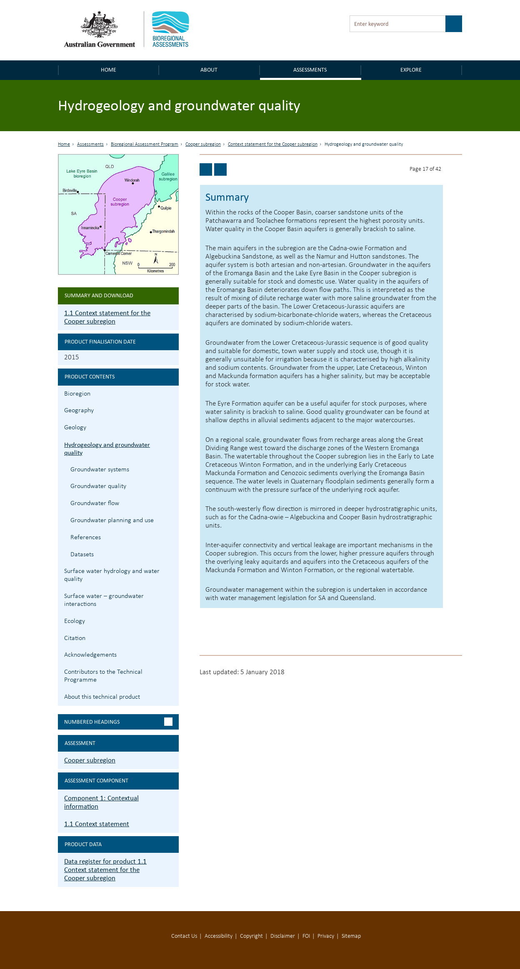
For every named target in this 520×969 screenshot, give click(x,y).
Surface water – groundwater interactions (104, 600)
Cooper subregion (203, 144)
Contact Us (184, 936)
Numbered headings (92, 721)
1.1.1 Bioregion (171, 393)
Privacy (326, 936)
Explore (411, 69)
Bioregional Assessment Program (144, 144)
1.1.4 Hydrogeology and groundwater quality (171, 443)
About (209, 69)
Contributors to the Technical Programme (103, 676)
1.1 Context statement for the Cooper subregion (107, 317)
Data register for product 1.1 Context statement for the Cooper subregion (105, 869)
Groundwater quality (98, 486)
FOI (306, 936)
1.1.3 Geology (171, 426)
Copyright (251, 936)
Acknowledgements (90, 655)
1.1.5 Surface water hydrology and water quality (171, 570)
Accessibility (218, 936)
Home (108, 69)
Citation (74, 638)
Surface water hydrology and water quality (112, 575)
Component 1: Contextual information (101, 802)
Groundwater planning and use (112, 520)
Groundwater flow (94, 503)
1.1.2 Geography (171, 409)
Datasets (82, 554)
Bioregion (77, 394)
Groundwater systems (99, 469)
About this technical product (102, 697)
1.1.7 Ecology (171, 620)
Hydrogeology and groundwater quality (107, 448)
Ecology (74, 621)
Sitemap (351, 936)
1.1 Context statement (96, 824)
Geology (75, 427)
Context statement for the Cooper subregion (273, 144)
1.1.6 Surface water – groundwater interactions (171, 595)
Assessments (310, 69)
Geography (79, 410)
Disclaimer (282, 936)
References (85, 537)
